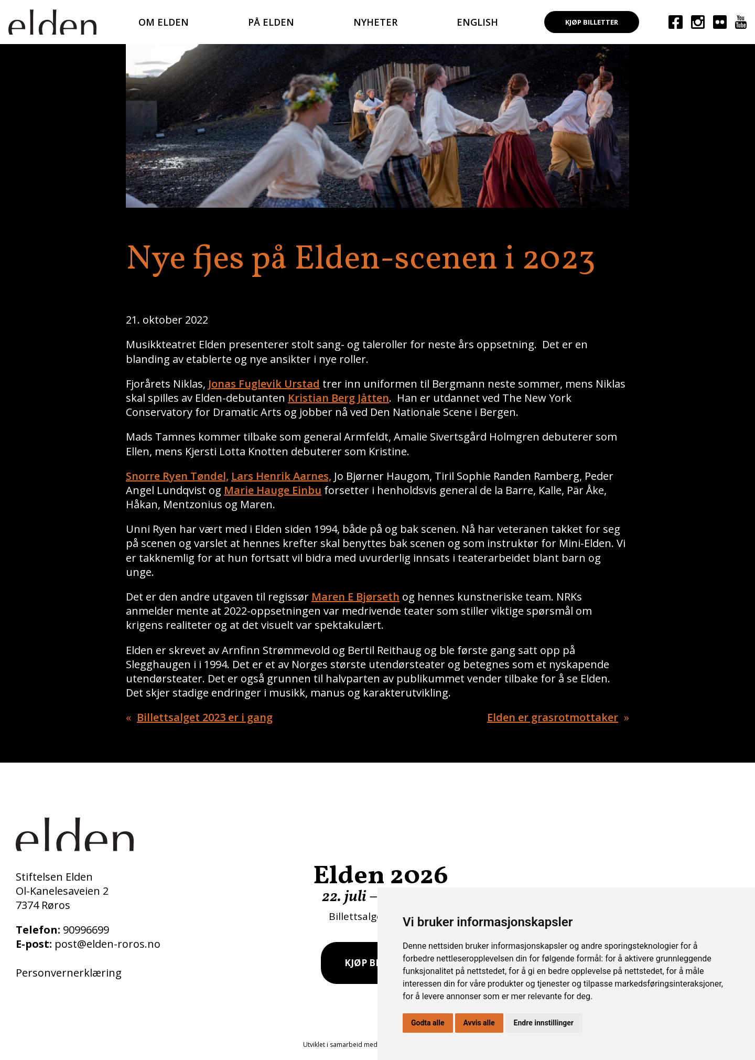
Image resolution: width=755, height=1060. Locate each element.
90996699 (86, 930)
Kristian (309, 398)
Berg (343, 398)
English (477, 22)
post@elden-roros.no (107, 944)
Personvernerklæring (69, 973)
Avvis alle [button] (479, 1023)
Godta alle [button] (428, 1023)
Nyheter (375, 22)
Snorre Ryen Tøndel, (177, 476)
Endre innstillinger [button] (544, 1023)
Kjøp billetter (591, 22)
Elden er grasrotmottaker (552, 717)
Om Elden (163, 22)
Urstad (301, 384)
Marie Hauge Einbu (272, 490)
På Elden (271, 22)
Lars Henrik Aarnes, (281, 476)
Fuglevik (260, 384)
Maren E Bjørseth (355, 597)
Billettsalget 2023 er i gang (205, 717)
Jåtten (372, 398)
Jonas (223, 384)
